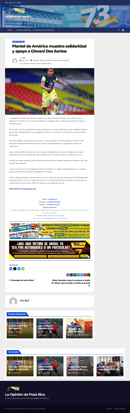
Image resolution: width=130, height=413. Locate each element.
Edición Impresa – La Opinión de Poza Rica (35, 30)
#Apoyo (36, 60)
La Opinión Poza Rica (53, 204)
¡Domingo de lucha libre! (21, 280)
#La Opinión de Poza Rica (30, 63)
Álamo (101, 364)
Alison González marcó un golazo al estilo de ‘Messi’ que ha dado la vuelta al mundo (70, 283)
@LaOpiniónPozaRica (53, 202)
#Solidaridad (46, 63)
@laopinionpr (53, 199)
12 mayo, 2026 (16, 373)
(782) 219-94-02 (49, 215)
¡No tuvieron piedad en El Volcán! (45, 328)
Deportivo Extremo (18, 41)
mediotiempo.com (29, 189)
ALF (24, 58)
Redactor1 (84, 335)
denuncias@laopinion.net (49, 218)
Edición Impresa (120, 408)
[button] (119, 30)
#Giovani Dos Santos (61, 60)
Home (9, 30)
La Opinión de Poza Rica (18, 16)
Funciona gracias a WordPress (15, 408)
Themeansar (41, 408)
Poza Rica (72, 364)
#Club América (46, 60)
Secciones (109, 408)
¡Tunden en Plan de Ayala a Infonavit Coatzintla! (20, 369)
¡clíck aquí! (60, 215)
